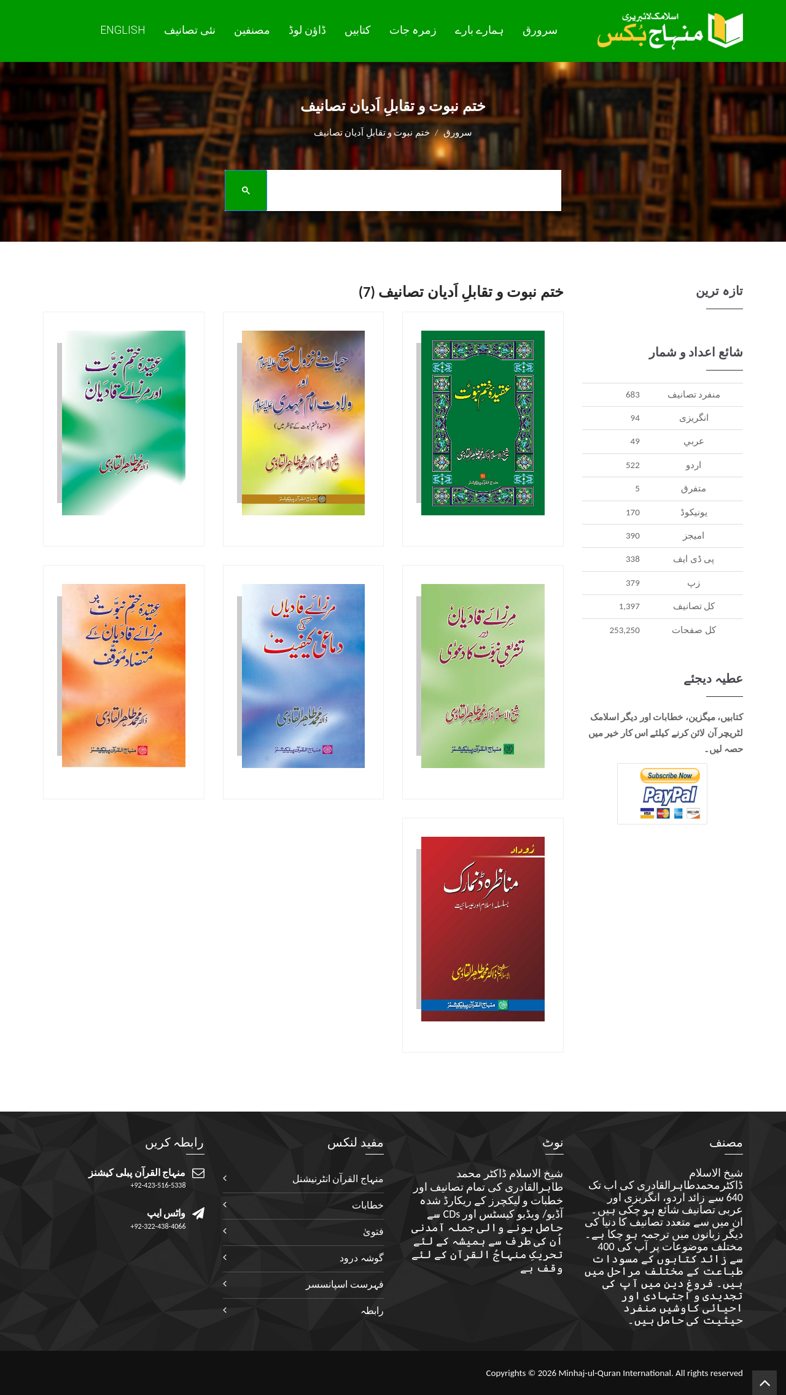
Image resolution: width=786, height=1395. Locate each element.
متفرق (693, 488)
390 (633, 535)
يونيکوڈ (693, 512)
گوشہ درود (362, 1258)
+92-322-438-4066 (158, 1226)
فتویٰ (373, 1231)
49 (635, 441)
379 (633, 582)
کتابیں (357, 30)
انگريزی (694, 417)
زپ (693, 582)
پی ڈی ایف (693, 558)
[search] (388, 190)
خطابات (368, 1205)
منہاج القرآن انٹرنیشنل (338, 1179)
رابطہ (372, 1310)
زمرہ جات (413, 30)
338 (633, 558)
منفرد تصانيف (693, 394)
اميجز (693, 535)
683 (633, 394)
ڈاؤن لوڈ (307, 30)
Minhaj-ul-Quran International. (615, 1372)
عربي (693, 441)
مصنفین (252, 30)
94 (635, 417)
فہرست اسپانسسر (345, 1284)
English (123, 29)
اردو (693, 465)
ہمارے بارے (479, 30)
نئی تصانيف (190, 30)
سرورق (540, 30)
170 (633, 512)
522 (633, 465)
